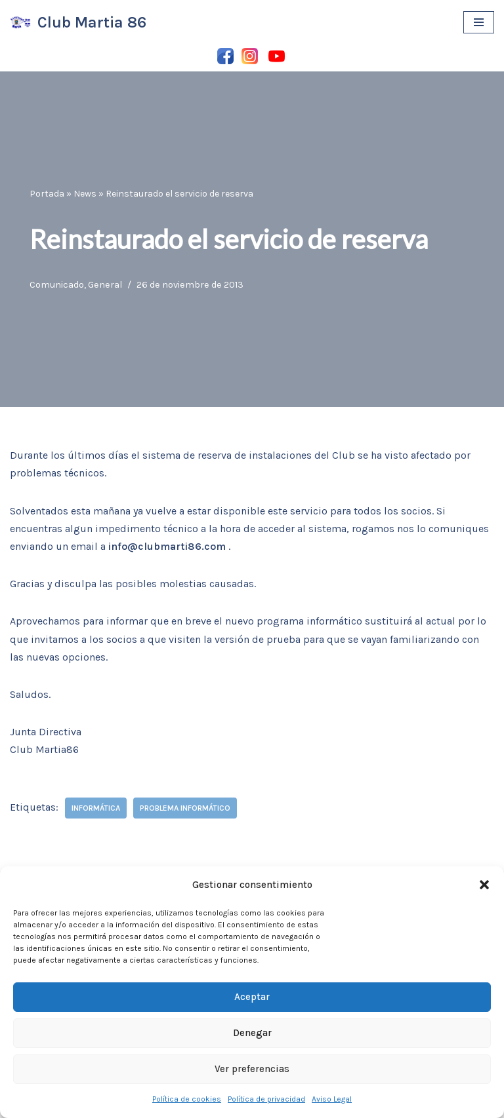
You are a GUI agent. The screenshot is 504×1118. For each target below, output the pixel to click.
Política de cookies (186, 1099)
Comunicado (57, 284)
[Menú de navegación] (478, 22)
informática (96, 808)
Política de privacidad (266, 1099)
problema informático (185, 808)
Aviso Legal (332, 1099)
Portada (47, 193)
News (85, 193)
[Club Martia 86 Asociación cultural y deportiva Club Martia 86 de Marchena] (78, 22)
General (105, 284)
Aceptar (252, 997)
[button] (484, 884)
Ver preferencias (252, 1069)
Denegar (252, 1033)
